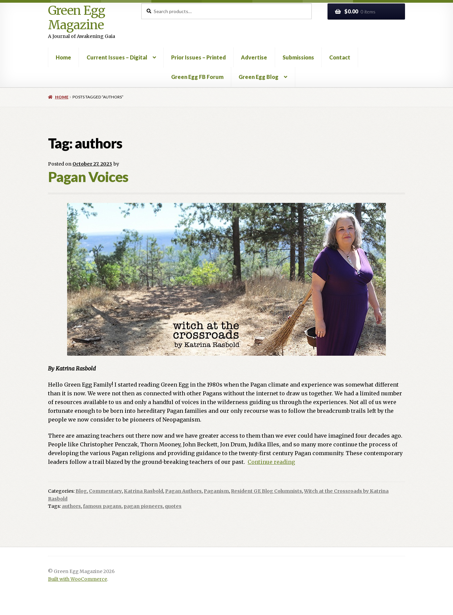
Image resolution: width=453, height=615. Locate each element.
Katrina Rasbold (143, 491)
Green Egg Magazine (76, 18)
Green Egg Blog (259, 77)
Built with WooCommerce (77, 579)
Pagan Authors (183, 491)
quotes (173, 506)
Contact (339, 57)
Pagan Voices (88, 176)
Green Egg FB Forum (197, 77)
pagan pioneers (143, 506)
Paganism (216, 491)
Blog (81, 491)
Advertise (254, 57)
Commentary (105, 491)
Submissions (298, 57)
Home (63, 57)
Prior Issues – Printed (198, 57)
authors (71, 506)
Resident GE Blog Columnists (266, 491)
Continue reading (271, 461)
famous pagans (102, 506)
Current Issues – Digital (117, 57)
